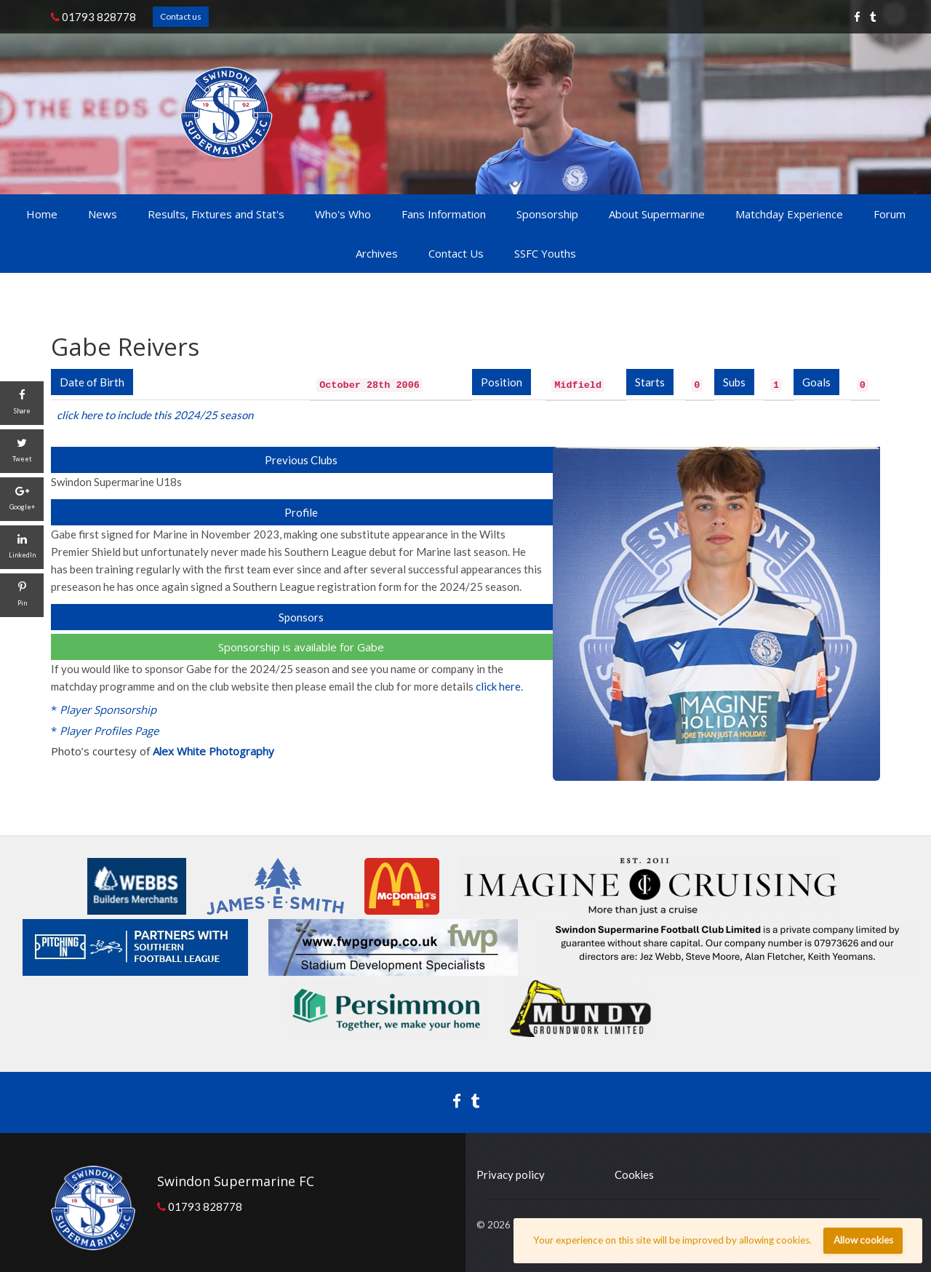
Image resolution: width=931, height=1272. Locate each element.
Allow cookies (863, 1240)
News (102, 214)
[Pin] (22, 595)
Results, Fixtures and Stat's (216, 214)
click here (498, 686)
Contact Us (456, 253)
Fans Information (443, 214)
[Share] (22, 403)
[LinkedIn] (22, 547)
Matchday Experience (789, 214)
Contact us (180, 16)
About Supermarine (657, 214)
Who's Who (343, 214)
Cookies (634, 1174)
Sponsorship (547, 214)
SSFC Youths (545, 253)
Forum (890, 214)
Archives (377, 253)
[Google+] (22, 499)
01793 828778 (93, 16)
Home (41, 214)
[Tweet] (22, 451)
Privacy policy (510, 1174)
